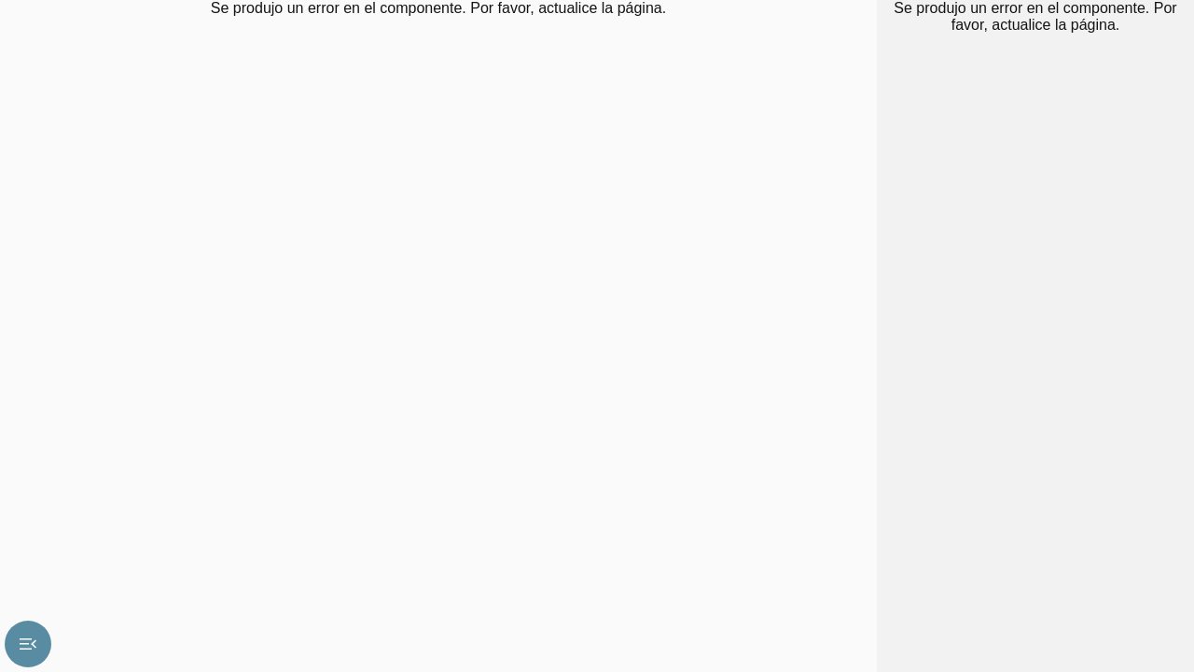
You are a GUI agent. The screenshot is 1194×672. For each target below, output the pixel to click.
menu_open (28, 644)
